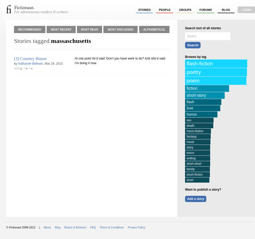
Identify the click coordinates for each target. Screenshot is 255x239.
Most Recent (61, 29)
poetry (194, 72)
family (191, 169)
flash (190, 102)
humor (192, 114)
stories (144, 9)
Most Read (89, 29)
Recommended (29, 29)
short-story (196, 95)
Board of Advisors (75, 227)
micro (190, 153)
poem (193, 81)
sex (189, 120)
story (190, 147)
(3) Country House (30, 58)
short (190, 180)
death (190, 126)
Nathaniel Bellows (30, 63)
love (190, 108)
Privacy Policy (136, 227)
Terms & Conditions (112, 227)
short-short (194, 164)
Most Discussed (120, 29)
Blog (226, 9)
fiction (192, 88)
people (165, 9)
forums (206, 9)
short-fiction (195, 174)
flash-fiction (200, 63)
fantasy (192, 136)
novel (190, 142)
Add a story (195, 199)
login (246, 9)
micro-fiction (195, 131)
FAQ (93, 227)
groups (185, 9)
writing (191, 158)
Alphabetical (154, 29)
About (47, 227)
